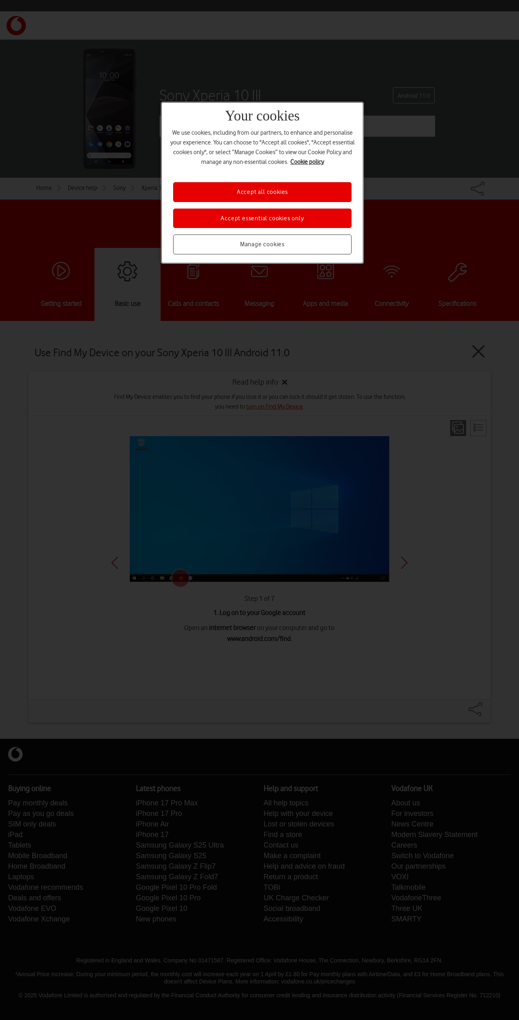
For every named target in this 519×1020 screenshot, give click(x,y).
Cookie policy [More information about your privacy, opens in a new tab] (307, 162)
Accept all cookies (262, 192)
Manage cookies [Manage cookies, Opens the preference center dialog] (262, 244)
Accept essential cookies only (262, 218)
